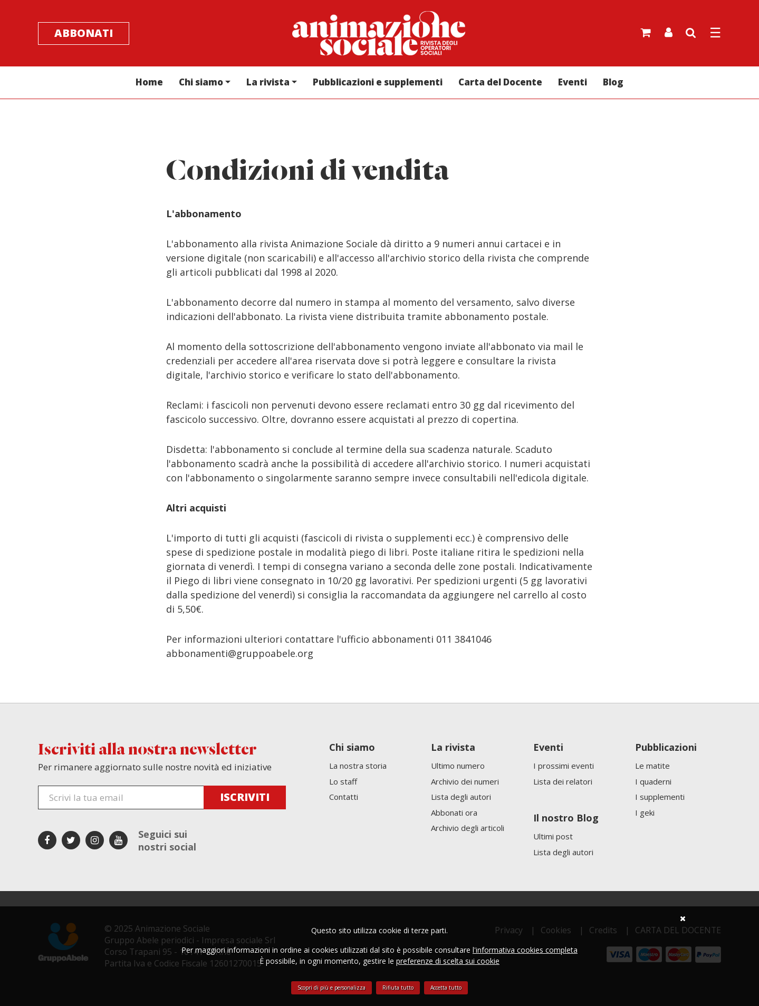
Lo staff (343, 781)
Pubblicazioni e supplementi (378, 82)
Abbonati (83, 33)
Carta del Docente (500, 82)
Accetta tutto (446, 987)
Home (149, 82)
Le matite (652, 765)
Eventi (572, 82)
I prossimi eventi (563, 765)
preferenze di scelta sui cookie (447, 961)
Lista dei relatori (562, 781)
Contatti (343, 796)
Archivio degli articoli (467, 828)
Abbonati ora (454, 812)
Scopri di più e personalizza (331, 987)
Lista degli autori (461, 796)
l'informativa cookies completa (525, 950)
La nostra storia (358, 765)
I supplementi (660, 796)
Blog (613, 82)
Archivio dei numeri (465, 781)
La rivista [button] (268, 82)
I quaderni (653, 781)
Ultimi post (553, 836)
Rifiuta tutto (398, 987)
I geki (645, 812)
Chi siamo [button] (201, 82)
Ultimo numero (458, 765)
